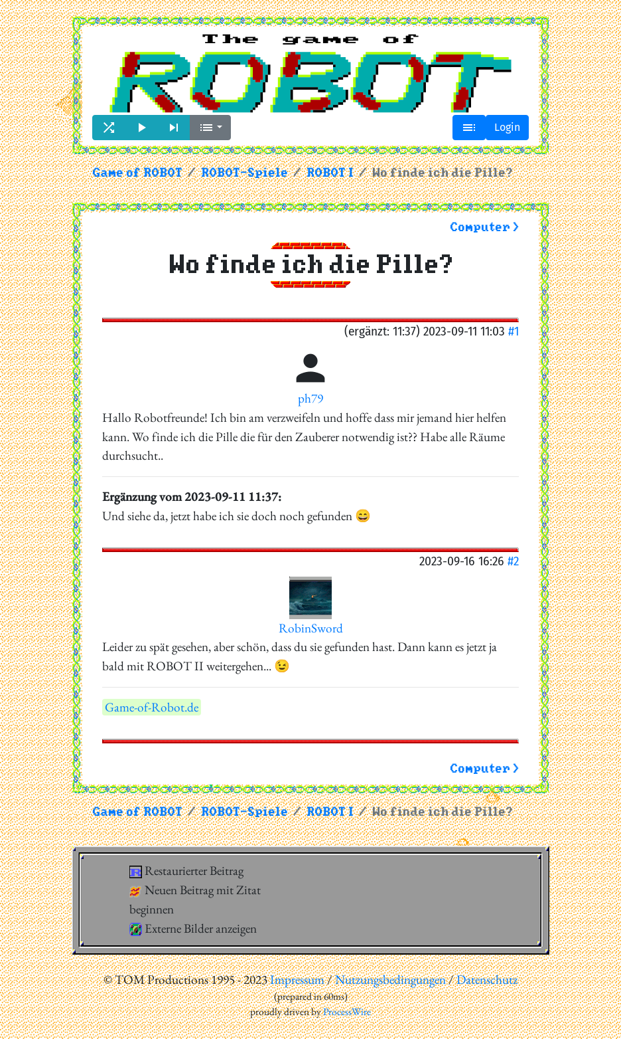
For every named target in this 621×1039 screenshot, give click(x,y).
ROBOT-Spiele (244, 173)
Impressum (297, 979)
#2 (513, 561)
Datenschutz (487, 979)
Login (507, 127)
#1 (513, 331)
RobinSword (311, 628)
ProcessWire (347, 1011)
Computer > (484, 227)
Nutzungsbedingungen (390, 979)
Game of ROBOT (137, 173)
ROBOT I (330, 173)
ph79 (310, 398)
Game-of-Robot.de (151, 707)
